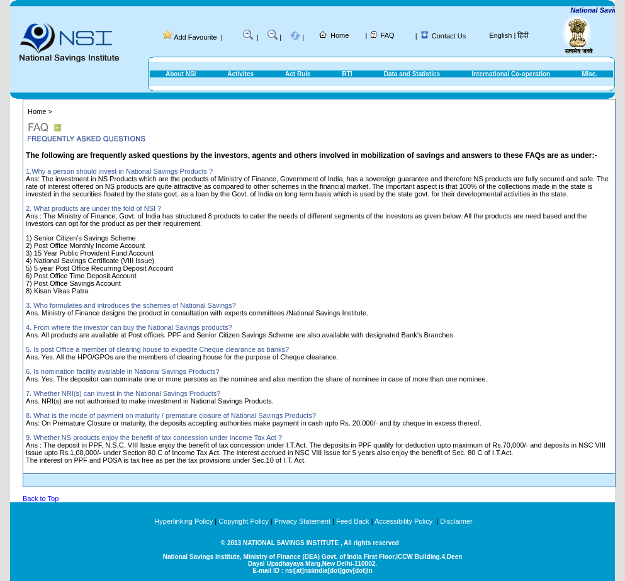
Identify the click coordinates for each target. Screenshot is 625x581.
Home (339, 35)
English (500, 35)
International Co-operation (510, 74)
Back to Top (41, 498)
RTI (347, 74)
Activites (240, 74)
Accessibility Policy (404, 521)
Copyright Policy (243, 521)
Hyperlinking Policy (183, 521)
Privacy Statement (302, 521)
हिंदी (523, 35)
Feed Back (352, 521)
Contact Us (449, 36)
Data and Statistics (412, 74)
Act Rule (298, 74)
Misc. (589, 74)
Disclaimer (456, 521)
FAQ (388, 35)
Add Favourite (195, 37)
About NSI (181, 74)
